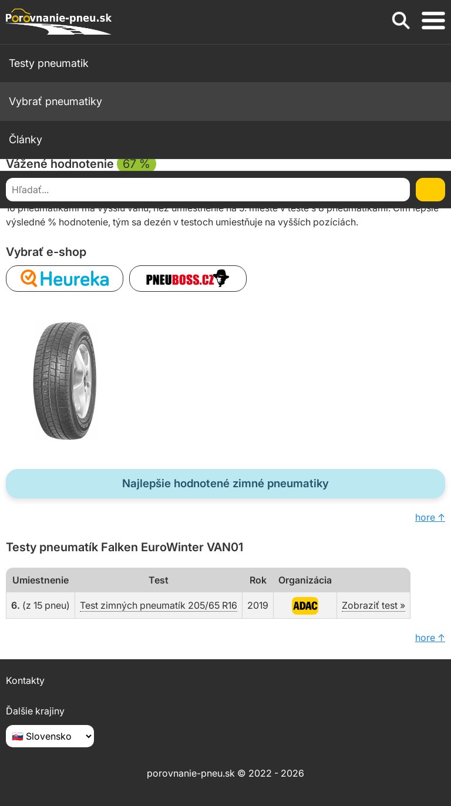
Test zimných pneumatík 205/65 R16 (158, 605)
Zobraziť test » (373, 605)
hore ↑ (430, 517)
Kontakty (25, 680)
